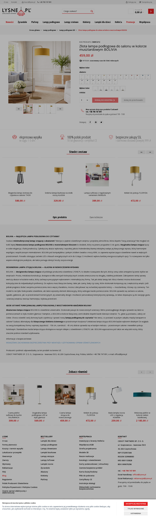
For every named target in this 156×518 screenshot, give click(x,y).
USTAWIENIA (136, 513)
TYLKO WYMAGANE (136, 509)
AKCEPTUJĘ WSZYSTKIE (136, 504)
